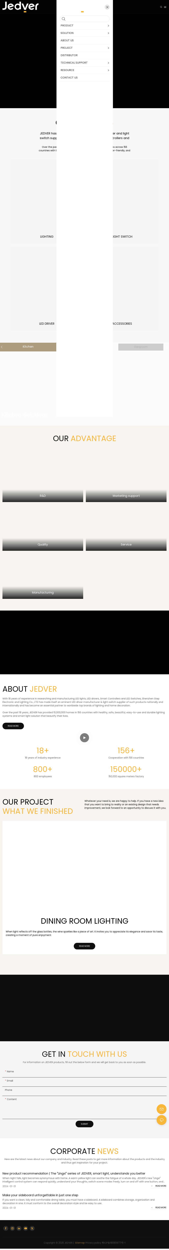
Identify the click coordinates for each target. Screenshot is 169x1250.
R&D (43, 497)
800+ (42, 770)
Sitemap (79, 1244)
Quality (43, 546)
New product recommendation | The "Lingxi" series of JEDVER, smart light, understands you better (73, 1175)
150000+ (126, 770)
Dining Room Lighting (84, 922)
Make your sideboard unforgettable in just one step (40, 1196)
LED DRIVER (46, 324)
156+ (126, 752)
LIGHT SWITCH (122, 237)
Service (126, 546)
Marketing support (126, 497)
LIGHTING (46, 237)
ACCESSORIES (122, 324)
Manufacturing (43, 594)
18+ (43, 752)
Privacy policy (93, 1244)
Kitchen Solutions (24, 416)
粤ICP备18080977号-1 (113, 1244)
